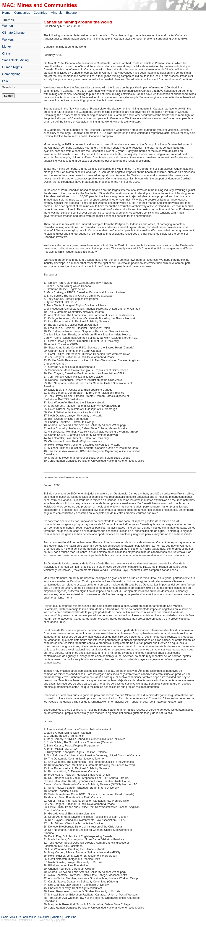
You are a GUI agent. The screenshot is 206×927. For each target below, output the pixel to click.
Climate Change (13, 32)
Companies (22, 12)
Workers (8, 39)
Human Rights (12, 67)
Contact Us (69, 917)
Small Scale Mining (15, 60)
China (6, 53)
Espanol (71, 12)
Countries (40, 12)
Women (7, 25)
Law (5, 81)
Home (6, 12)
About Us (15, 917)
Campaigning (11, 74)
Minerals (56, 12)
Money (6, 46)
